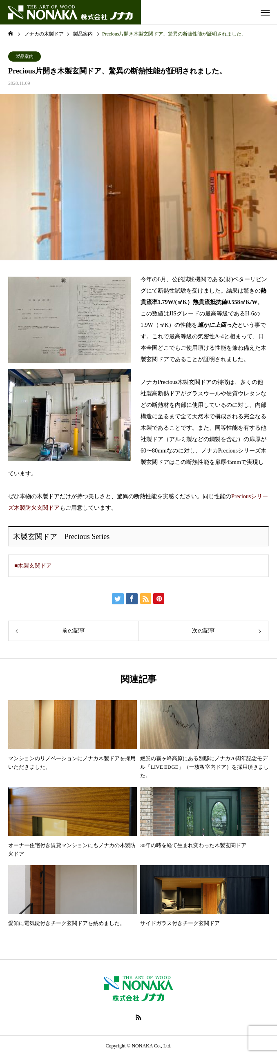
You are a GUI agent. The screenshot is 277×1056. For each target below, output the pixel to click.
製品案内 (25, 56)
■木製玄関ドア (33, 566)
